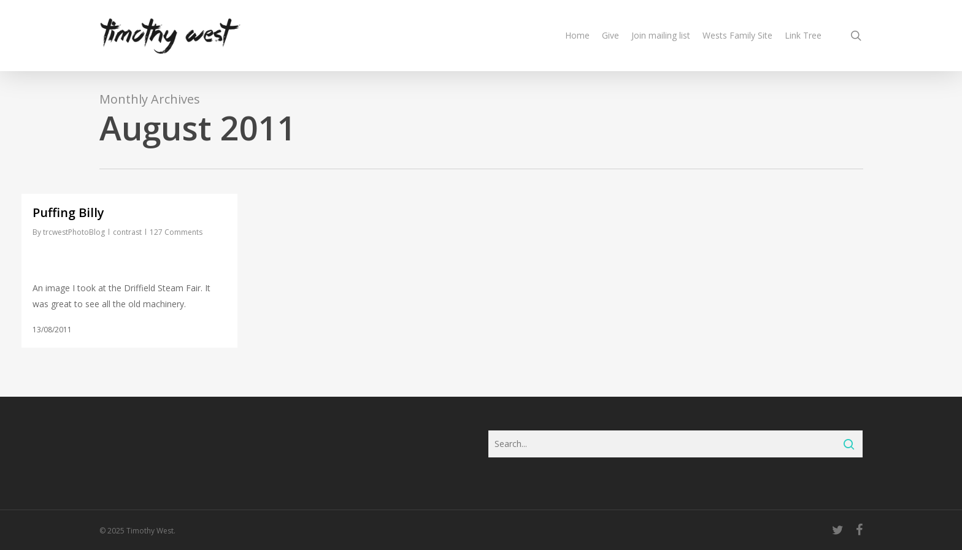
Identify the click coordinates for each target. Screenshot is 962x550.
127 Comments (176, 232)
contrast (127, 232)
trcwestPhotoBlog (74, 232)
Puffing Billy (68, 212)
